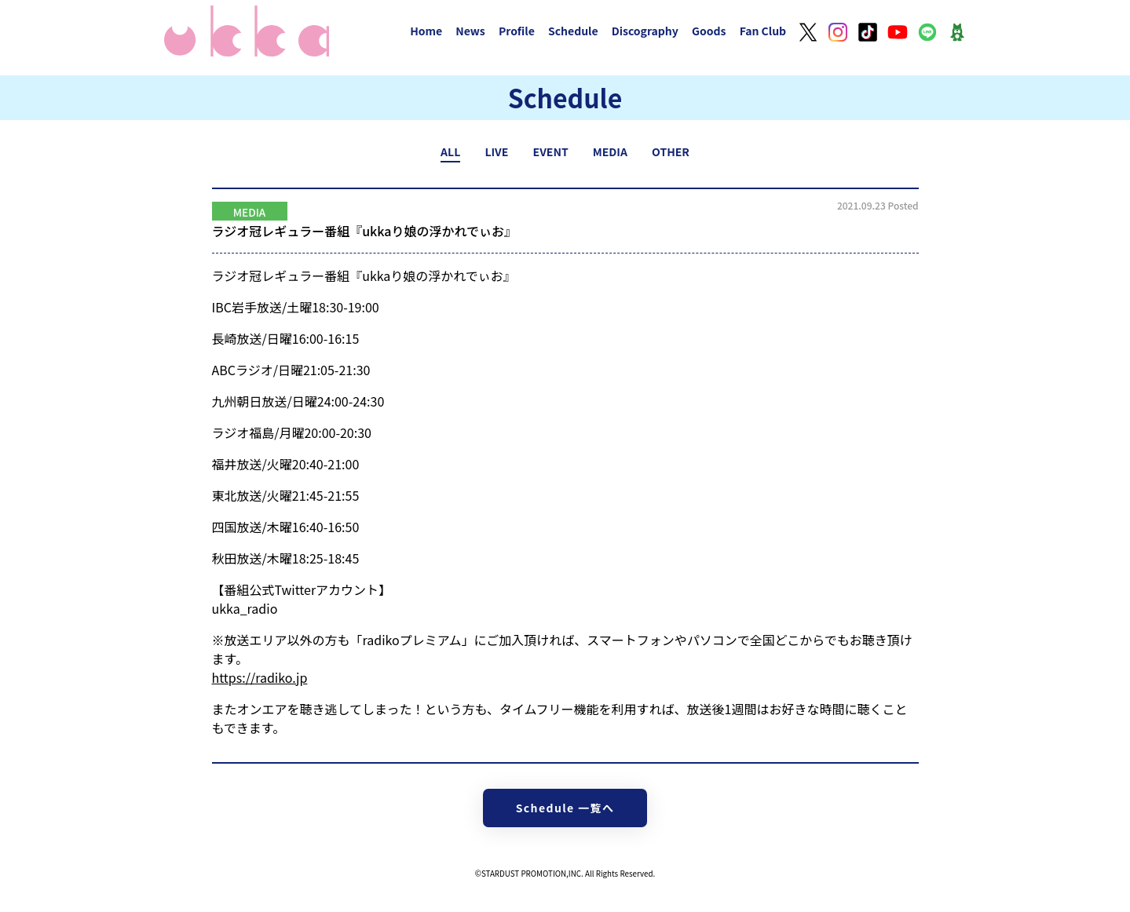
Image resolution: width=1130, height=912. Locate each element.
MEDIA (610, 151)
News (470, 30)
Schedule (573, 30)
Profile (517, 30)
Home (426, 30)
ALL (450, 151)
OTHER (670, 151)
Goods (709, 30)
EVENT (551, 151)
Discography (645, 30)
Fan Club (763, 30)
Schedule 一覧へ (565, 807)
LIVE (496, 151)
